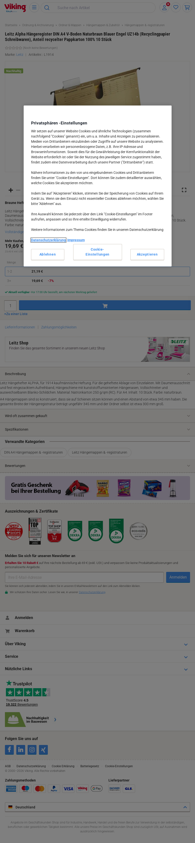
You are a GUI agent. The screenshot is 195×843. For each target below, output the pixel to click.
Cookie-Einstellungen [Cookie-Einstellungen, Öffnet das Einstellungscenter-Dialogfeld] (97, 251)
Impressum (76, 240)
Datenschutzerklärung (48, 240)
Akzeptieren (147, 254)
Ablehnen (47, 254)
